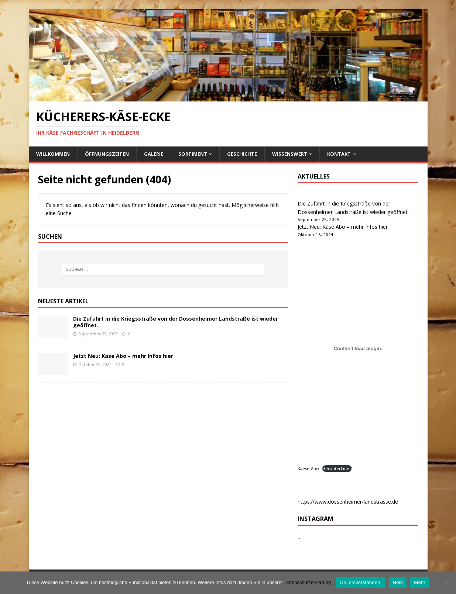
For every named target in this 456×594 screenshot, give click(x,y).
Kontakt (339, 154)
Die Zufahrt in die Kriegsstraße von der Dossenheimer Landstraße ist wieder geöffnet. (175, 322)
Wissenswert (289, 154)
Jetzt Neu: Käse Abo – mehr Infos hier (123, 355)
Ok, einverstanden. (361, 582)
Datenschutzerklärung (307, 582)
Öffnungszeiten (107, 154)
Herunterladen (337, 468)
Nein (398, 582)
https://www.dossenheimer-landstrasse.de (348, 501)
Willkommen (53, 154)
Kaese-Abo (308, 468)
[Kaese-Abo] (358, 348)
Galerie (153, 154)
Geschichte (242, 154)
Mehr (419, 582)
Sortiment (192, 154)
